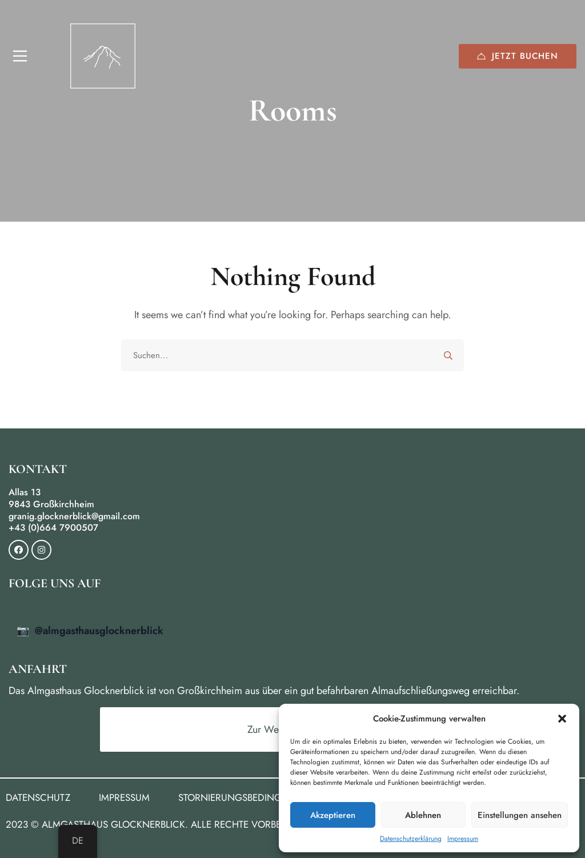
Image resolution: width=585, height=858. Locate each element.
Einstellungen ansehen (520, 815)
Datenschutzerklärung (411, 838)
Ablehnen (423, 815)
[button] (562, 718)
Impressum (462, 838)
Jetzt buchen (517, 56)
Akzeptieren (332, 815)
